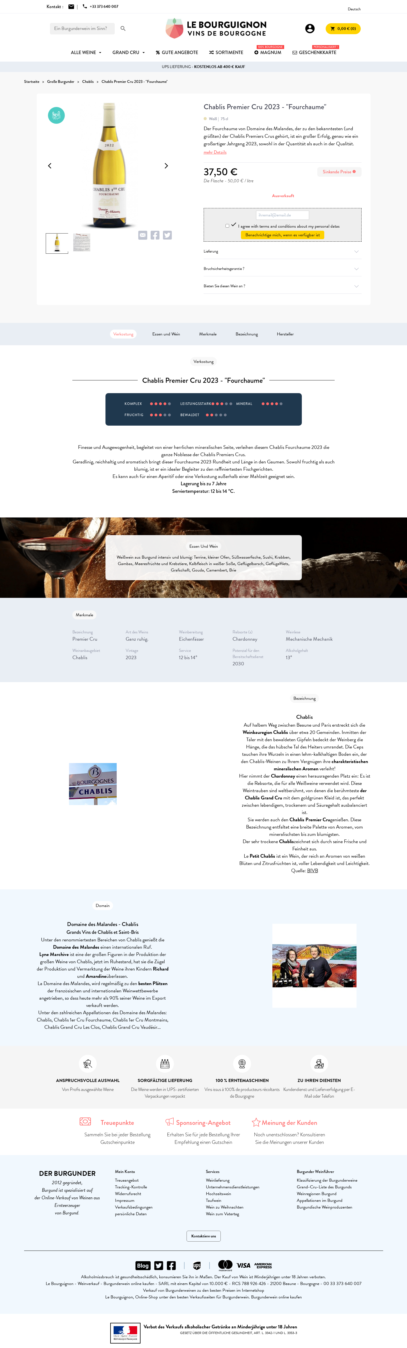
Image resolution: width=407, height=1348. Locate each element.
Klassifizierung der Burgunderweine (327, 1180)
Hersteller (285, 334)
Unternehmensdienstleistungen (232, 1187)
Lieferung (283, 251)
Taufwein (213, 1200)
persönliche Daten (131, 1214)
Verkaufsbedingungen (134, 1207)
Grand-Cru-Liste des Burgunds (324, 1187)
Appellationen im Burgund (319, 1200)
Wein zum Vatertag (222, 1214)
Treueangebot (127, 1180)
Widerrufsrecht (128, 1193)
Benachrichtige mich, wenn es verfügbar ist (282, 235)
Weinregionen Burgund (317, 1193)
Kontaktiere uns (203, 1236)
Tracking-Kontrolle (131, 1187)
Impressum (124, 1200)
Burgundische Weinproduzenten (324, 1207)
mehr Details (215, 152)
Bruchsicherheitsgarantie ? (283, 269)
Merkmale (208, 334)
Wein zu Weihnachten (224, 1207)
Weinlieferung (217, 1180)
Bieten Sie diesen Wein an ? (283, 286)
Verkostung (123, 334)
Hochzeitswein (218, 1193)
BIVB (312, 870)
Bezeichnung (247, 334)
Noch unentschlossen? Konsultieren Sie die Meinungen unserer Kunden (289, 1138)
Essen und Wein (166, 334)
